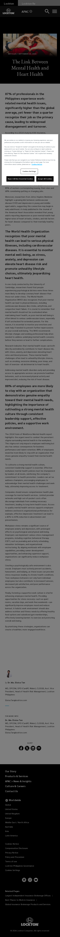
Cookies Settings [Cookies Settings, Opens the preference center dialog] (29, 171)
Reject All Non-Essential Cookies (20, 179)
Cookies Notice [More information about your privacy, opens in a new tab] (37, 164)
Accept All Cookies (45, 179)
